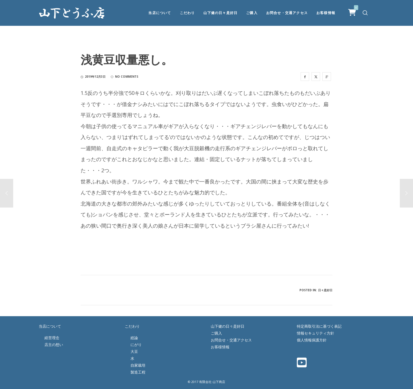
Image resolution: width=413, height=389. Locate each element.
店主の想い (53, 344)
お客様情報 (220, 346)
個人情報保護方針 (312, 340)
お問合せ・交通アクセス (231, 340)
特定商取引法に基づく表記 (319, 326)
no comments (124, 77)
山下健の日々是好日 (227, 326)
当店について (50, 326)
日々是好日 (325, 290)
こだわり (132, 326)
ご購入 (216, 333)
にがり (136, 344)
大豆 (134, 351)
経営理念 (51, 337)
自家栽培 (137, 365)
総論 (134, 337)
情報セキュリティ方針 (315, 333)
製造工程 (137, 372)
